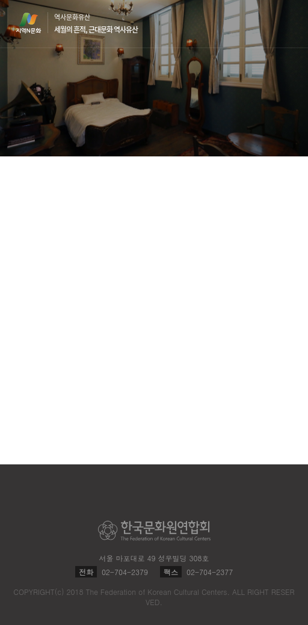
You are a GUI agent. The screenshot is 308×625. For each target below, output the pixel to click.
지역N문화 (35, 23)
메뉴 (285, 23)
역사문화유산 (96, 23)
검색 (262, 24)
